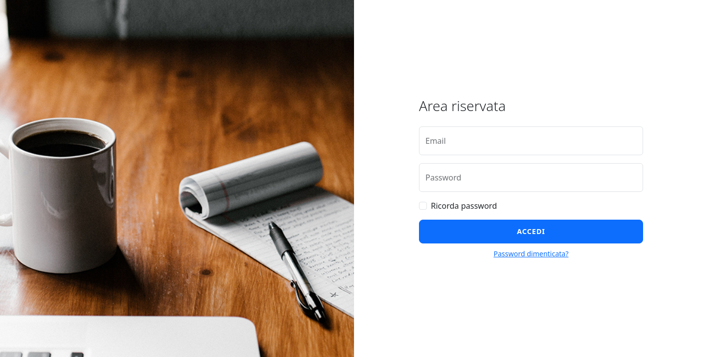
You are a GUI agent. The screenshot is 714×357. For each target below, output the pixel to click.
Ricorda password (464, 205)
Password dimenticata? (530, 253)
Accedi (531, 231)
